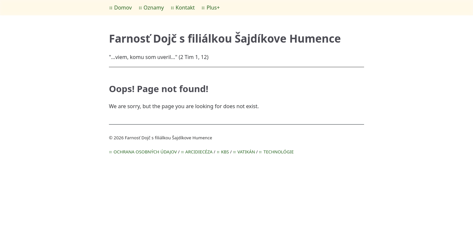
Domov (123, 7)
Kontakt (185, 7)
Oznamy (154, 7)
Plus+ (213, 7)
